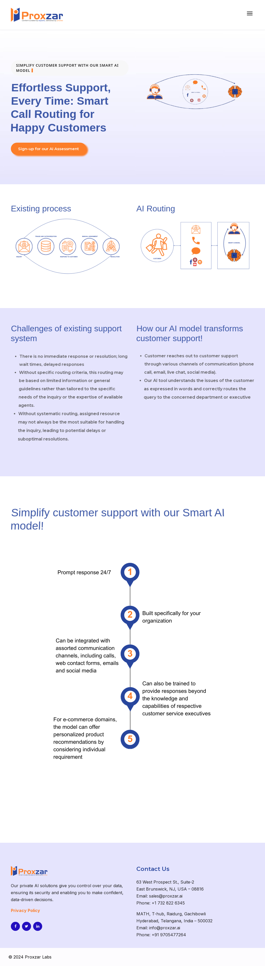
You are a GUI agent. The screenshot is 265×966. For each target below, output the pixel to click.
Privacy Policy (25, 910)
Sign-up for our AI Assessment (48, 148)
